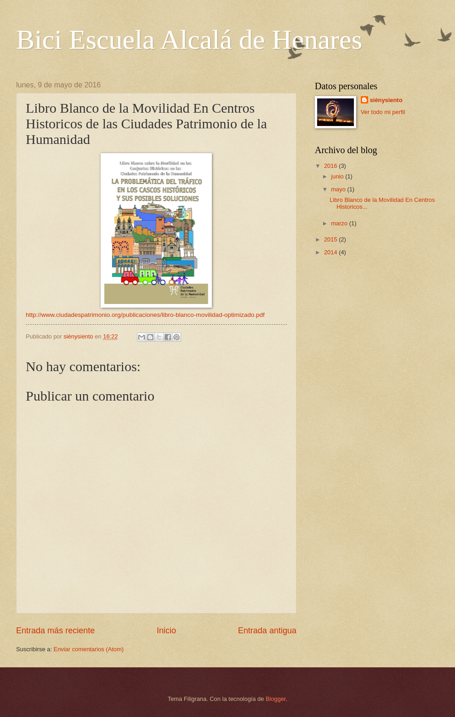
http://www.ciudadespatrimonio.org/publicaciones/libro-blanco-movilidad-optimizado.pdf (145, 314)
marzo (340, 223)
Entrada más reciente (55, 630)
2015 (331, 239)
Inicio (166, 630)
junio (338, 176)
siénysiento (386, 100)
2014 (331, 252)
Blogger (276, 698)
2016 (331, 165)
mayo (339, 189)
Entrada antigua (267, 630)
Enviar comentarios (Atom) (89, 649)
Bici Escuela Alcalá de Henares (189, 39)
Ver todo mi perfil (383, 112)
